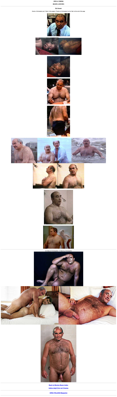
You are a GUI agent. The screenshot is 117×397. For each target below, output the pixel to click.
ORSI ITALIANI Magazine (58, 393)
